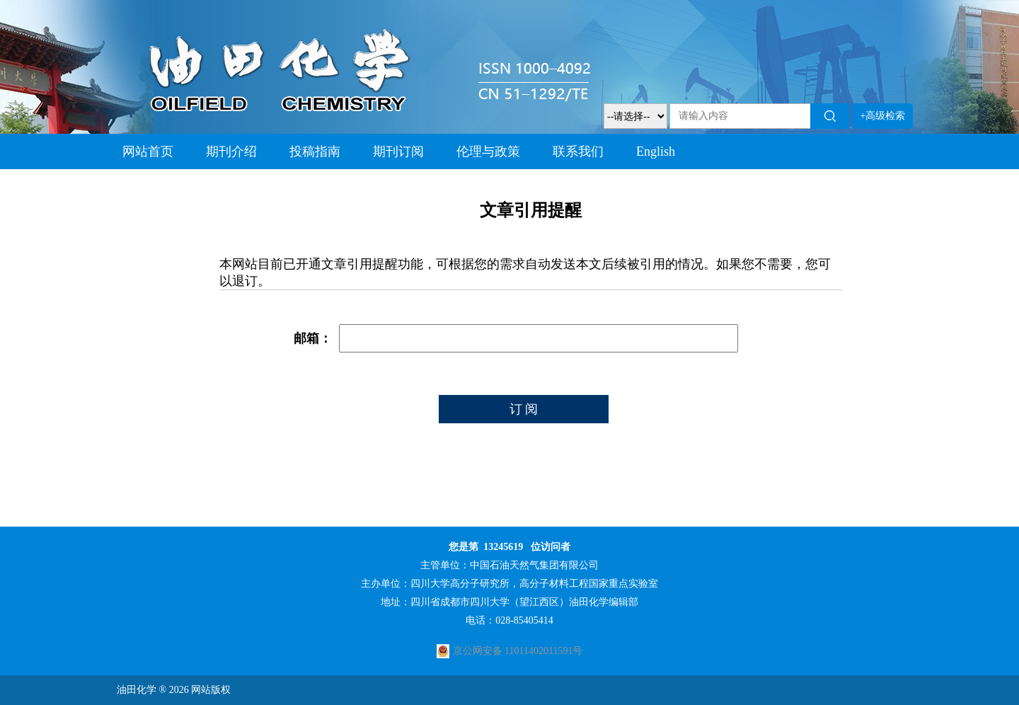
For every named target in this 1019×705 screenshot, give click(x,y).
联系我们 (578, 151)
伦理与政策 (488, 151)
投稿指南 (314, 151)
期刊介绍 (231, 151)
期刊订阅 (398, 151)
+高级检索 (883, 115)
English (655, 151)
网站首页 (147, 151)
